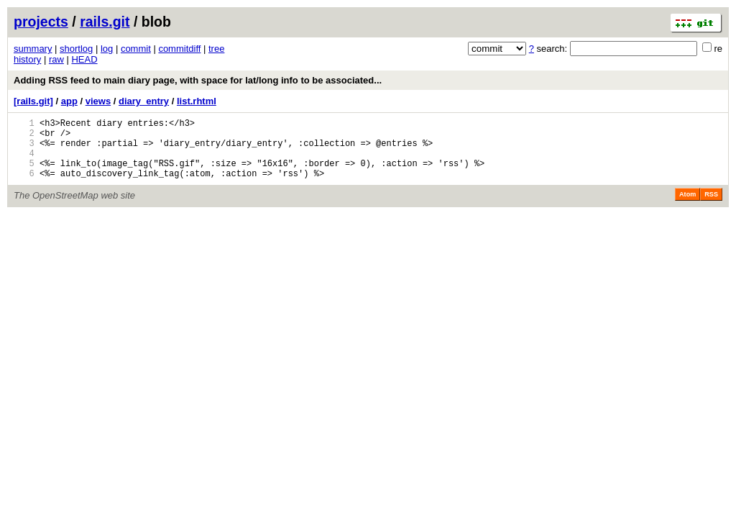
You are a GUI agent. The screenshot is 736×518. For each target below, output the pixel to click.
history (27, 59)
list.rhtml (196, 101)
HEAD (84, 59)
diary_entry (144, 101)
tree (216, 48)
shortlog (76, 48)
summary (33, 48)
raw (56, 59)
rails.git (104, 21)
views (98, 101)
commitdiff (179, 48)
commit (136, 48)
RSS (711, 207)
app (69, 101)
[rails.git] (33, 101)
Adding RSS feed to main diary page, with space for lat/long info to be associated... (198, 80)
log (107, 48)
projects (41, 21)
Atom (687, 207)
